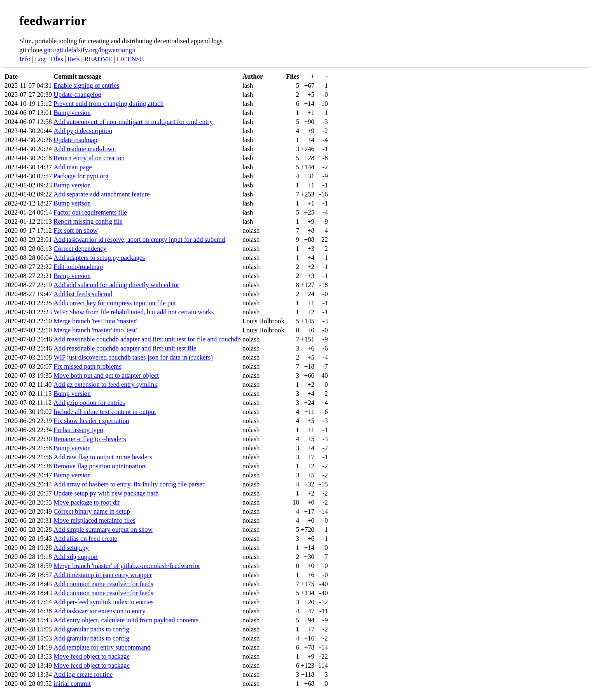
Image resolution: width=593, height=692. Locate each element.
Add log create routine (83, 674)
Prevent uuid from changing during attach (108, 103)
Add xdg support (76, 556)
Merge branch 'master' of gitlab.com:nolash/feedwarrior (127, 565)
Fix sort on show (76, 230)
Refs (73, 59)
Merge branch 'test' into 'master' (95, 321)
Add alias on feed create (85, 538)
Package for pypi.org (81, 176)
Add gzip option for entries (89, 402)
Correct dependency (80, 248)
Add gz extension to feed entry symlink (105, 384)
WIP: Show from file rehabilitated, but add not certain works (134, 312)
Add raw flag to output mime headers (103, 457)
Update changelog (77, 94)
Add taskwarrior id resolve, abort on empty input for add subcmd (139, 239)
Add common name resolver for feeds (103, 583)
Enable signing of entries (86, 85)
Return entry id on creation (89, 157)
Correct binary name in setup (92, 511)
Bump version (72, 112)
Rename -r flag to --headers (90, 438)
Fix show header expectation (91, 420)
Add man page (73, 167)
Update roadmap (75, 139)
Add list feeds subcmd (83, 293)
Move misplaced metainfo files (94, 520)
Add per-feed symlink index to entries (104, 602)
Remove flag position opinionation (99, 466)
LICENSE (130, 59)
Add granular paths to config (91, 629)
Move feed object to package (92, 656)
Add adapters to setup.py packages (99, 257)
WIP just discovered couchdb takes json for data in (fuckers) (133, 357)
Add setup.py (71, 547)
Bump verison (72, 203)
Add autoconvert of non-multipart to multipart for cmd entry (133, 121)
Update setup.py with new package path (106, 493)
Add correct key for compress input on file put (115, 302)
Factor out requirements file (90, 212)
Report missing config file (88, 221)
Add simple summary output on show (103, 529)
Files (56, 59)
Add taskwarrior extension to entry (99, 611)
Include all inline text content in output (105, 411)
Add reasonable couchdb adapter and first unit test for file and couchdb (147, 339)
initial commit (72, 683)
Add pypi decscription (83, 130)
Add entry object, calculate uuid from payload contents (126, 620)
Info (24, 59)
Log (40, 59)
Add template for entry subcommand (102, 647)
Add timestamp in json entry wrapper (103, 574)
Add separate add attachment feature (102, 194)
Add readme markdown (85, 148)
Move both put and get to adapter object (106, 375)
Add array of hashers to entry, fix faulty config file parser (129, 484)
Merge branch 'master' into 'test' (95, 330)
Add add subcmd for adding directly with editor (116, 284)
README (98, 59)
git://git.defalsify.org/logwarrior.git (90, 50)
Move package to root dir (87, 502)
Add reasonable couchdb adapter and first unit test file (125, 348)
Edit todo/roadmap (78, 266)
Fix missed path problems (87, 366)
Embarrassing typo (78, 429)
